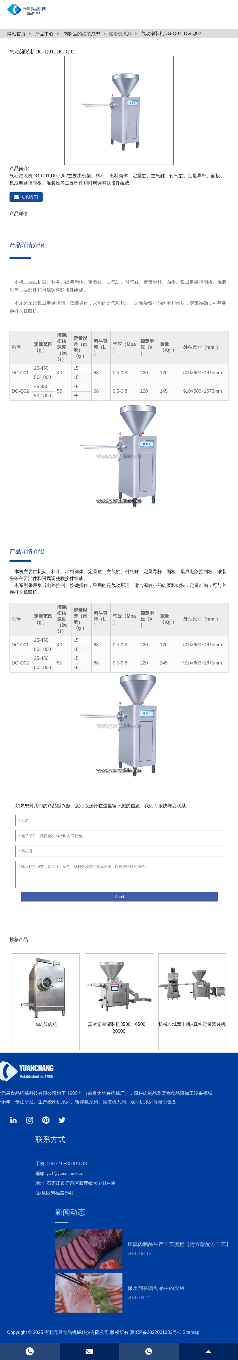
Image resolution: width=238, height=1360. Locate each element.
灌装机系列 (120, 33)
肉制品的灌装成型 (81, 33)
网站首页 (16, 33)
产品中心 (44, 33)
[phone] (149, 1351)
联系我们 (29, 196)
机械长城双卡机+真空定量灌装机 (192, 1024)
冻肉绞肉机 (45, 1024)
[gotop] (208, 1351)
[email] (89, 1351)
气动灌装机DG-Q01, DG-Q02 (171, 33)
